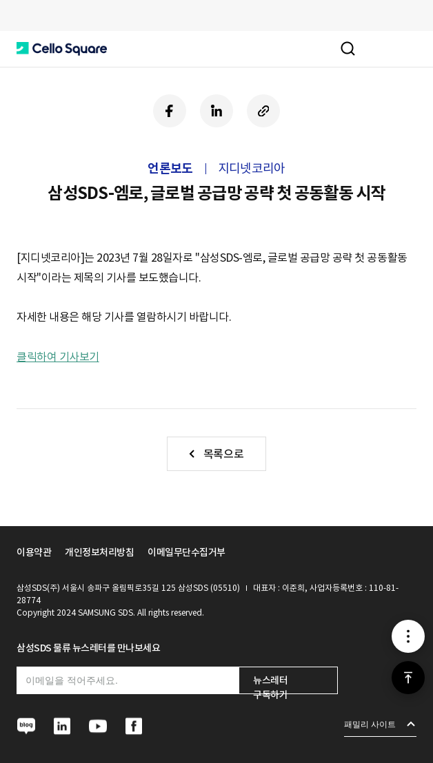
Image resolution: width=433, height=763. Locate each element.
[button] (62, 49)
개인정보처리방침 (99, 552)
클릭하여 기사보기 (58, 357)
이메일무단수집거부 (186, 552)
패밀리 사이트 (370, 724)
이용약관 (34, 552)
